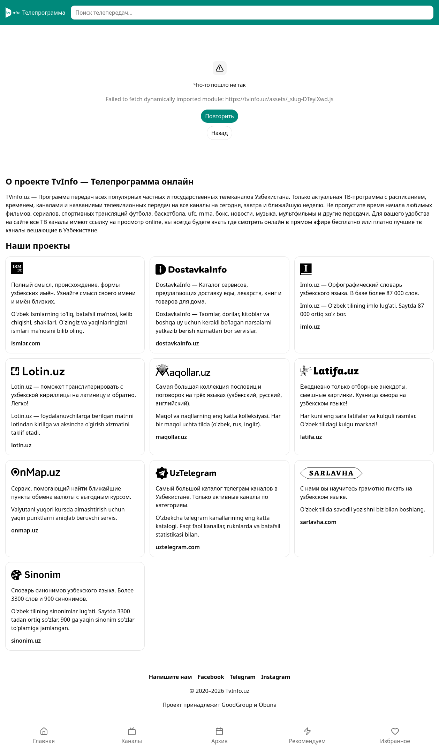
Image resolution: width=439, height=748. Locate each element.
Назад (219, 133)
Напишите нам (170, 677)
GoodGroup (237, 705)
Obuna (268, 705)
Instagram (275, 677)
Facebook (211, 677)
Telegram (243, 677)
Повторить (219, 116)
